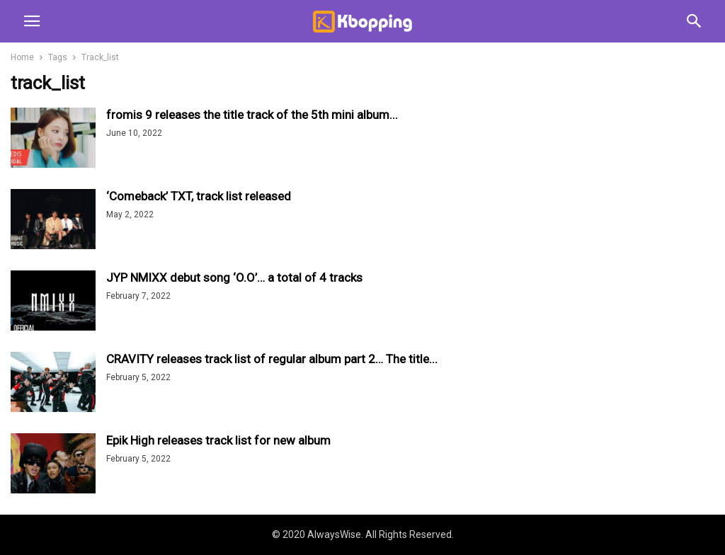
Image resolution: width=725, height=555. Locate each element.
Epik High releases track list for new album (218, 440)
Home (22, 57)
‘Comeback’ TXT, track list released (198, 196)
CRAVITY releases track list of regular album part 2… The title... (272, 359)
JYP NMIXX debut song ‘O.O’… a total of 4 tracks (234, 277)
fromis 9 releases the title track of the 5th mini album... (252, 115)
